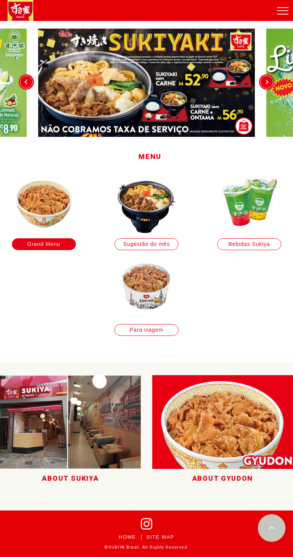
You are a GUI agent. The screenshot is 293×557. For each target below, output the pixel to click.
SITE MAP (160, 537)
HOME (127, 537)
